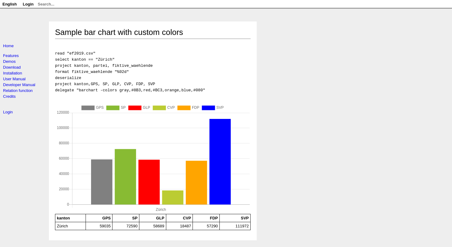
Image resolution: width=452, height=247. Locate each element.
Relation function (18, 90)
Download (12, 67)
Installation (12, 73)
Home (8, 46)
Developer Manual (19, 84)
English (9, 4)
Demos (9, 61)
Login (8, 112)
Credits (9, 96)
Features (11, 55)
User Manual (14, 79)
